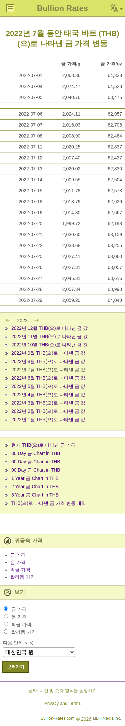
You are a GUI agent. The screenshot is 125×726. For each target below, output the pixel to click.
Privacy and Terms (62, 703)
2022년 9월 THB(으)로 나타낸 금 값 (48, 353)
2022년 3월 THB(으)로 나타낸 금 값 (48, 403)
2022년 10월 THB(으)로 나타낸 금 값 (49, 344)
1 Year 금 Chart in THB (35, 478)
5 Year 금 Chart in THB (35, 495)
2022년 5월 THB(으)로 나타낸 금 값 (48, 386)
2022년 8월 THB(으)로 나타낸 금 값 (48, 361)
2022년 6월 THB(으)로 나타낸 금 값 (48, 378)
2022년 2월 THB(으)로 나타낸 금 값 (48, 411)
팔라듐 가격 (22, 577)
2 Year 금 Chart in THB (35, 486)
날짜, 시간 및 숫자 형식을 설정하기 (62, 690)
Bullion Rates (62, 8)
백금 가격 (20, 569)
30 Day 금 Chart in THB (35, 453)
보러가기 (15, 666)
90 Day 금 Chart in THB (35, 470)
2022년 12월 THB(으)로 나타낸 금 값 (49, 328)
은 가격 (18, 562)
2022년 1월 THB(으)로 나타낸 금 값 (48, 419)
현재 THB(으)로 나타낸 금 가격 (43, 445)
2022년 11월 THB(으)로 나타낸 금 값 (49, 336)
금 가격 (18, 555)
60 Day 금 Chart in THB (35, 461)
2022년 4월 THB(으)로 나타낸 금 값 (48, 394)
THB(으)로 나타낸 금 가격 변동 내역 (48, 503)
